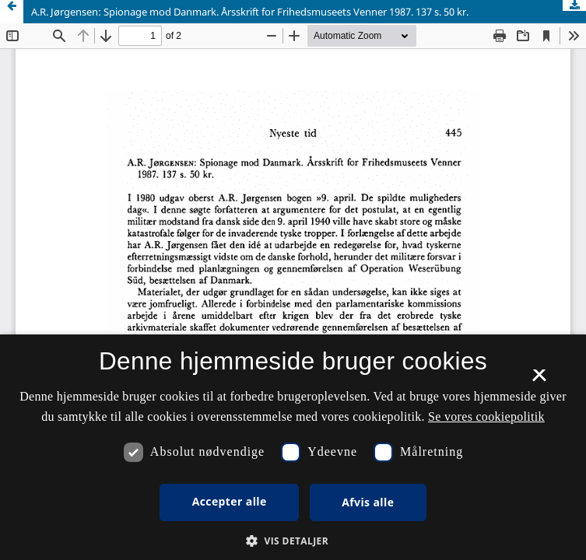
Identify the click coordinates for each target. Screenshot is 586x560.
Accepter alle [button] (229, 501)
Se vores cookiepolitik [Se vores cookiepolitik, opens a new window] (486, 416)
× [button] (539, 380)
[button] (293, 541)
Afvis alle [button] (368, 502)
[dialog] (293, 447)
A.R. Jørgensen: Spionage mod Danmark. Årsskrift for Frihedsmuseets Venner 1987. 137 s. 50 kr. (249, 12)
